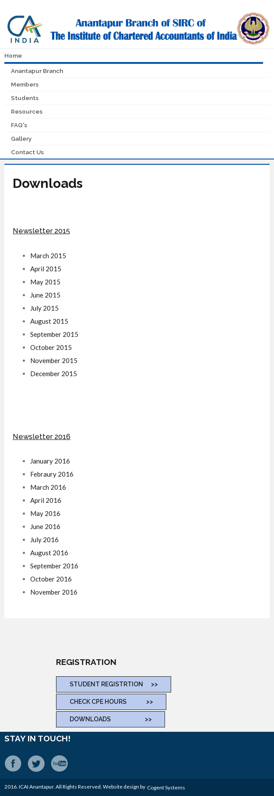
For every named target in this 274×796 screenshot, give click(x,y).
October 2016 (51, 579)
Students (25, 97)
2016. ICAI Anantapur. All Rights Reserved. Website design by (75, 786)
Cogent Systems (166, 787)
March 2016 (48, 487)
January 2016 (50, 461)
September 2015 (54, 334)
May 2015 (45, 282)
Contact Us (27, 152)
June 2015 (45, 295)
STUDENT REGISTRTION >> (114, 684)
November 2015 (53, 360)
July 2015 (44, 308)
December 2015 (53, 373)
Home (13, 55)
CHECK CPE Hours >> (111, 701)
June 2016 (45, 526)
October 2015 (51, 347)
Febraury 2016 (52, 474)
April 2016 (45, 500)
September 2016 (54, 566)
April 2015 (45, 269)
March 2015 (48, 256)
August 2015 (49, 321)
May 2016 (45, 513)
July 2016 (44, 539)
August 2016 (49, 553)
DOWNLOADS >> (111, 719)
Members (25, 84)
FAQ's (19, 124)
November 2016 (53, 592)
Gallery (21, 138)
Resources (26, 111)
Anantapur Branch (37, 70)
